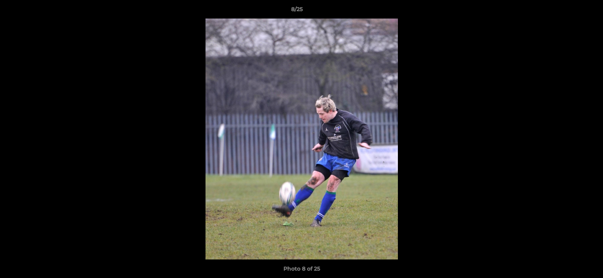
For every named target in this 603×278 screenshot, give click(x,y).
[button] (570, 11)
